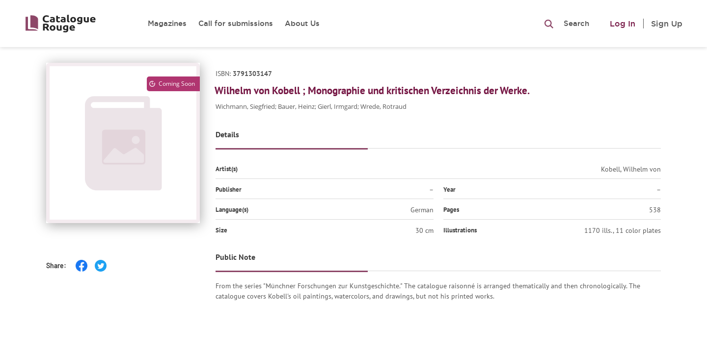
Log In (622, 23)
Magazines (167, 23)
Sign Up (666, 23)
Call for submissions (235, 23)
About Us (302, 23)
